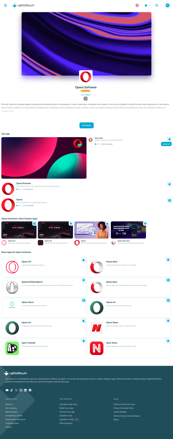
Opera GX (11, 241)
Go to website (86, 95)
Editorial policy (11, 412)
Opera (83, 241)
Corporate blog (11, 423)
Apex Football (28, 342)
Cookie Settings (120, 412)
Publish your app (66, 408)
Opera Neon (28, 302)
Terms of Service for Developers (127, 416)
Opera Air (111, 302)
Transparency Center (14, 415)
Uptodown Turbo (69, 419)
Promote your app (67, 412)
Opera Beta (111, 281)
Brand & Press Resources (15, 419)
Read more (86, 125)
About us (9, 404)
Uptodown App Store (68, 404)
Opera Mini (99, 138)
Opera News (112, 322)
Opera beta (111, 261)
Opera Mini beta (123, 241)
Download (166, 144)
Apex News (111, 342)
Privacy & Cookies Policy (124, 408)
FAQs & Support (65, 423)
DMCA (116, 419)
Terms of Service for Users (124, 404)
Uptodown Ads (65, 415)
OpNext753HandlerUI (32, 281)
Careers (8, 427)
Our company (11, 408)
